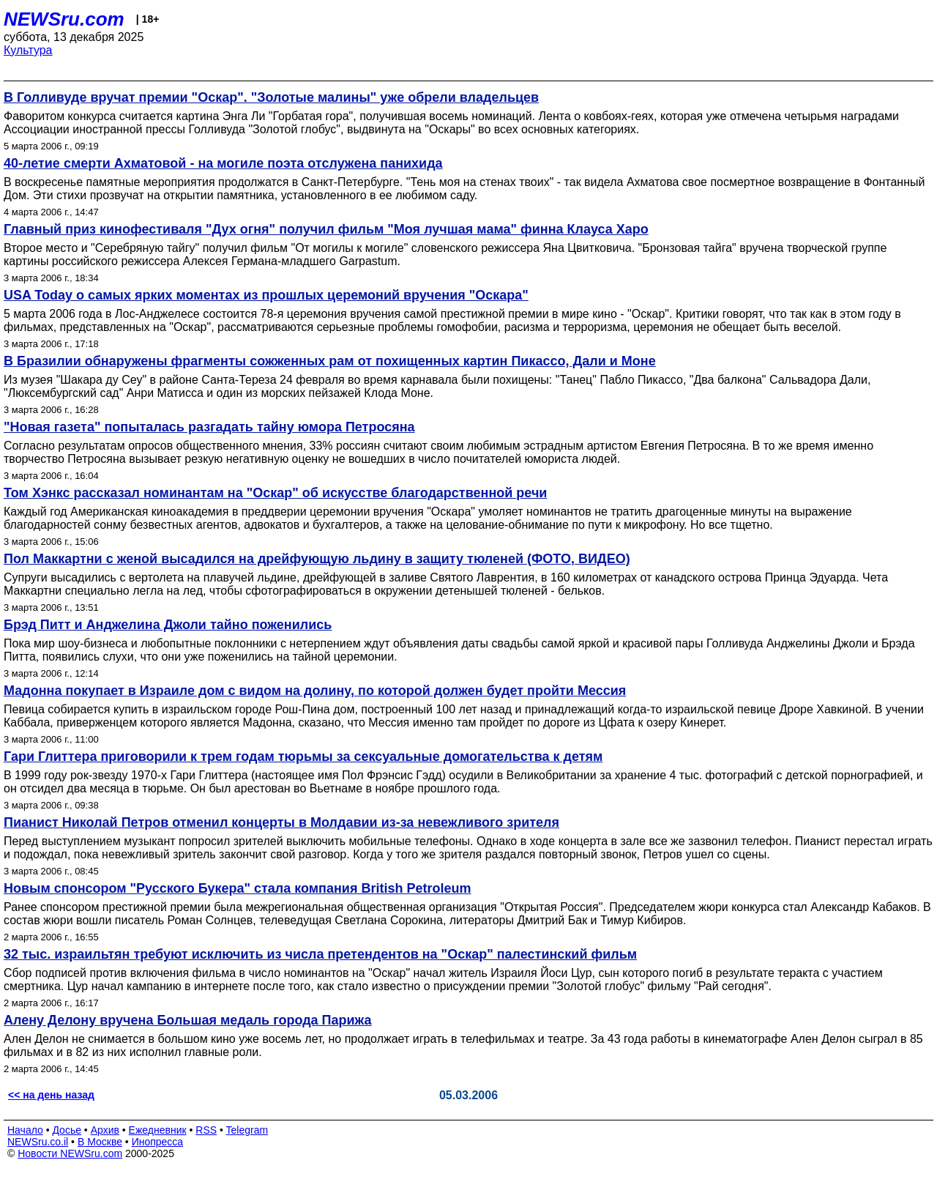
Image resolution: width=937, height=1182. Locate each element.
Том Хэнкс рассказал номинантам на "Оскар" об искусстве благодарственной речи (275, 493)
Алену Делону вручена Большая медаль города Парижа (188, 1020)
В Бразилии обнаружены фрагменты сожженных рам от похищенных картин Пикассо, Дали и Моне (330, 361)
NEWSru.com (64, 19)
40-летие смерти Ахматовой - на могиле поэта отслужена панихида (223, 163)
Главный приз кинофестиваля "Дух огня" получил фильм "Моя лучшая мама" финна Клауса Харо (326, 229)
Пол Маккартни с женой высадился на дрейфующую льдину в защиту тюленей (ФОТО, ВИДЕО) (317, 558)
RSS (206, 1130)
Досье (66, 1130)
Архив (105, 1130)
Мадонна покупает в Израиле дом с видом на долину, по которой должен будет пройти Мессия (315, 690)
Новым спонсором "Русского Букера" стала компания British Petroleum (237, 888)
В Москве (100, 1142)
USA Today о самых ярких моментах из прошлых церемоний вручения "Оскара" (266, 295)
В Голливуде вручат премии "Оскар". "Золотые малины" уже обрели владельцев (271, 97)
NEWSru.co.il (37, 1142)
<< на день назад (51, 1095)
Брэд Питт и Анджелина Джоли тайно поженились (168, 624)
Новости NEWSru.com (70, 1153)
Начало (25, 1130)
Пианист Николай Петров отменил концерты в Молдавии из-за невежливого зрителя (281, 822)
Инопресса (158, 1142)
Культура (28, 50)
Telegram (247, 1130)
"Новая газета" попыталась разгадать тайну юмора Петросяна (209, 427)
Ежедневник (158, 1130)
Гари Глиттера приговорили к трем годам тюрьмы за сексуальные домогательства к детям (303, 756)
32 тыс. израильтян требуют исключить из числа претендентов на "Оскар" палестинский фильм (320, 954)
